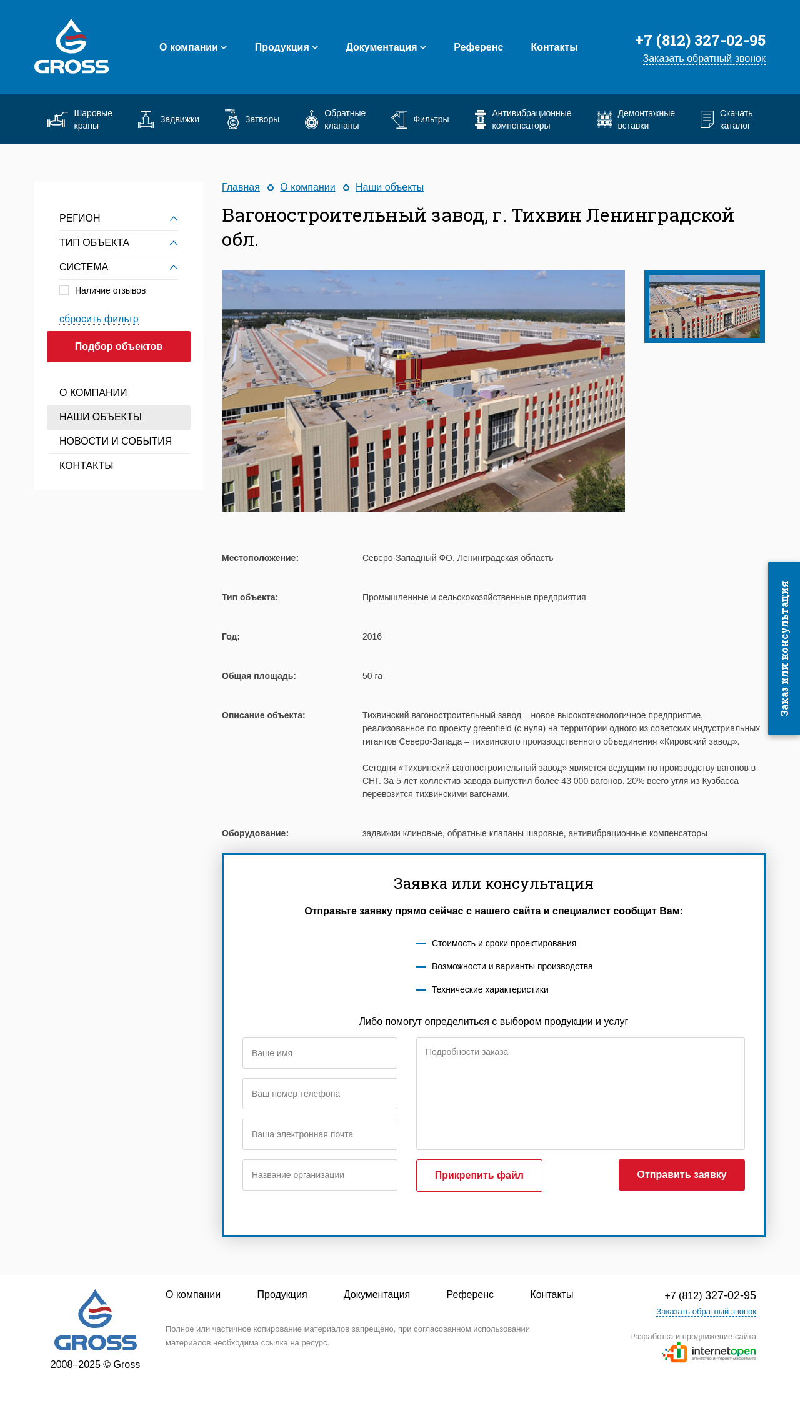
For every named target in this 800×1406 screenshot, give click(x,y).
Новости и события (115, 441)
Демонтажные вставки (636, 119)
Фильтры (420, 120)
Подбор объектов (118, 346)
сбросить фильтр (99, 319)
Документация (381, 47)
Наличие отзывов (110, 290)
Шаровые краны (80, 119)
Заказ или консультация (784, 648)
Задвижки (168, 119)
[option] (423, 391)
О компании (188, 47)
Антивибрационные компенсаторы (523, 119)
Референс (478, 47)
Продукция (282, 47)
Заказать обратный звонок (704, 58)
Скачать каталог (727, 119)
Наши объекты (100, 417)
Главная (241, 187)
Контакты (554, 47)
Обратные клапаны (335, 119)
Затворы (252, 119)
